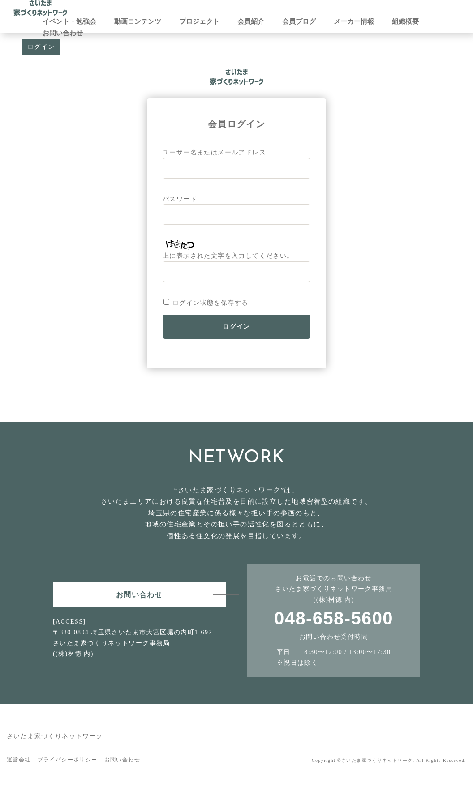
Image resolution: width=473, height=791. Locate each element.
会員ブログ (299, 21)
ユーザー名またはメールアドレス (214, 152)
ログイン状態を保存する (210, 302)
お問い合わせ (63, 33)
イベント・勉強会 (69, 21)
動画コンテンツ (137, 21)
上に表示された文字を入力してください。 (228, 255)
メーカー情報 (354, 21)
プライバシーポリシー (68, 760)
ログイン (41, 46)
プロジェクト (199, 21)
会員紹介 (250, 21)
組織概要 (405, 21)
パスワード (180, 199)
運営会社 (19, 760)
